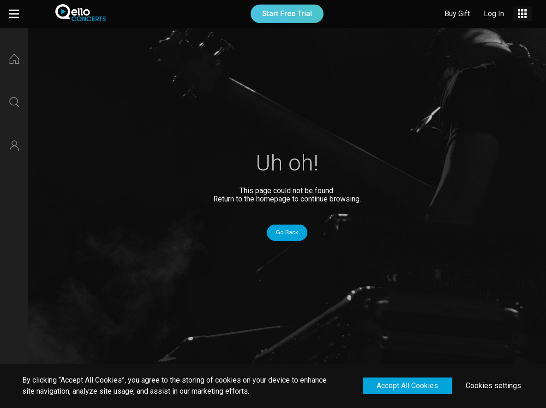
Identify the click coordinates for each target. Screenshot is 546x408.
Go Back (287, 232)
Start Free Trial (287, 13)
